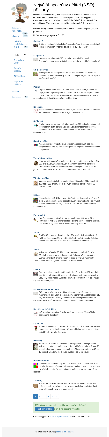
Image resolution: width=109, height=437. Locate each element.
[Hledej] (25, 55)
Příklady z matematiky (20, 30)
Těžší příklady (20, 76)
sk (72, 432)
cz (69, 432)
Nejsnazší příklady (18, 82)
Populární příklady (18, 69)
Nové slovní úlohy (19, 61)
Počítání (15, 92)
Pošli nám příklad (44, 409)
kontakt (59, 432)
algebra (20, 36)
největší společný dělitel (60, 417)
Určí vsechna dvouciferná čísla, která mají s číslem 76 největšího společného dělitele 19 (64, 312)
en (65, 432)
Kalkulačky (20, 97)
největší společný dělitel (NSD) (21, 44)
